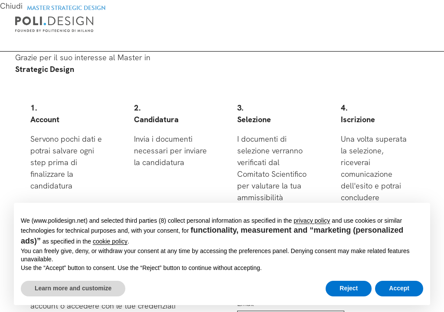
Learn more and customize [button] (73, 288)
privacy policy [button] (312, 220)
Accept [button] (399, 288)
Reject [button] (349, 288)
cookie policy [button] (110, 241)
